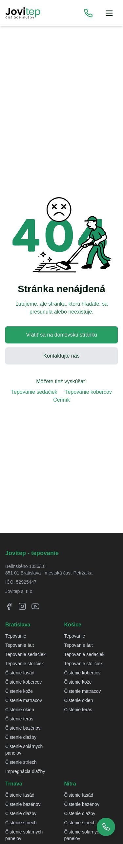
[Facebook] (9, 606)
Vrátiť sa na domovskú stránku (61, 335)
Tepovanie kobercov (88, 392)
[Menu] (109, 13)
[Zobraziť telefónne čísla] (88, 13)
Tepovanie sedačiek (34, 392)
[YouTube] (35, 606)
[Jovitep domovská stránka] (23, 13)
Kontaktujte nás (61, 356)
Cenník (61, 400)
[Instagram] (22, 606)
